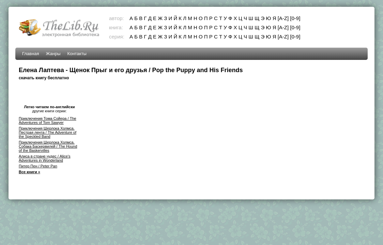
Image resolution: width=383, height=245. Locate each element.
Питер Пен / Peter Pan (38, 166)
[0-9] (295, 18)
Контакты (77, 53)
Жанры (53, 53)
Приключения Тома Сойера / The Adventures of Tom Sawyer (47, 120)
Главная (30, 53)
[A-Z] (283, 18)
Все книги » (29, 172)
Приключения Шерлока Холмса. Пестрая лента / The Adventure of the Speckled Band (47, 132)
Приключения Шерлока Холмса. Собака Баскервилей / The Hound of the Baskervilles (48, 146)
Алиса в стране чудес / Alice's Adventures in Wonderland (45, 158)
